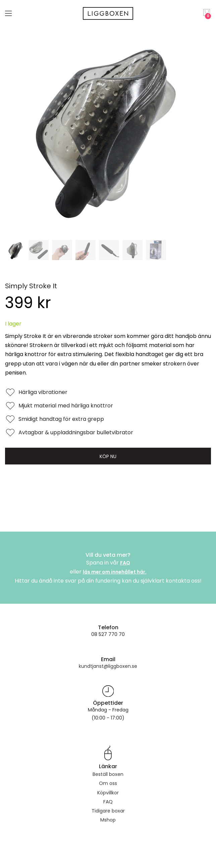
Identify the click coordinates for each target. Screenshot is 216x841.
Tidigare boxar (108, 810)
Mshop (108, 820)
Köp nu (108, 456)
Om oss (108, 783)
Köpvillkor (108, 792)
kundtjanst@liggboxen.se (108, 666)
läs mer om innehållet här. (115, 571)
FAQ (125, 562)
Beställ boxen (108, 774)
